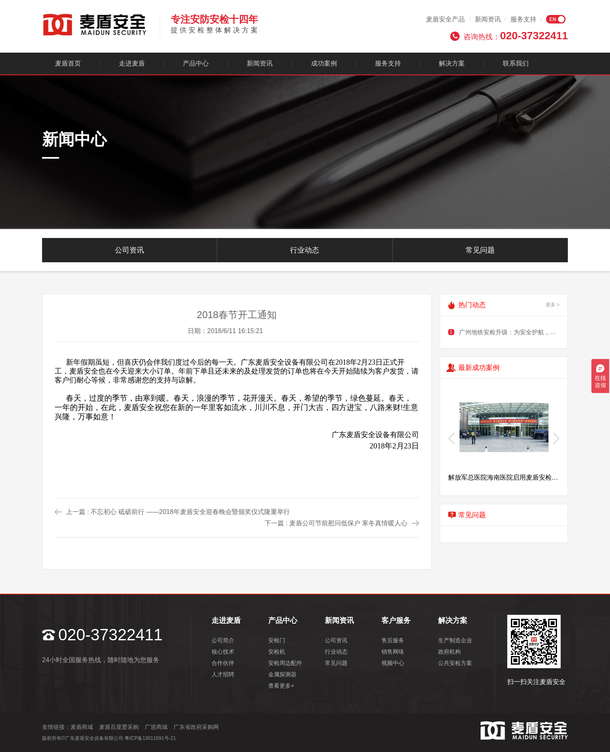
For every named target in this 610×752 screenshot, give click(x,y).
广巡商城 (156, 727)
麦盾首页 (68, 63)
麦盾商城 (81, 727)
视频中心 (392, 663)
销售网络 (392, 651)
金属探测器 (282, 674)
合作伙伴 (223, 663)
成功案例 (324, 63)
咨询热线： (516, 36)
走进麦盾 (132, 63)
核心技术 (223, 651)
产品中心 (196, 63)
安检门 (276, 640)
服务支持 (523, 19)
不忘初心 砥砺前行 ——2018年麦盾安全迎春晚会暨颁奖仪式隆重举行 (190, 511)
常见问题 (480, 250)
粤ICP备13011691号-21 (150, 738)
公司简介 (223, 640)
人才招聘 (223, 674)
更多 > (552, 305)
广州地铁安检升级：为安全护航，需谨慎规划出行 (526, 332)
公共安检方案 (455, 663)
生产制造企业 (455, 640)
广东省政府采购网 (196, 727)
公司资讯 (129, 250)
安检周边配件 (285, 663)
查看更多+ (281, 685)
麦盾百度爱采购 (119, 727)
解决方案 (452, 63)
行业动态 (304, 250)
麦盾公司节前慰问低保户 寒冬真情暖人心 (348, 523)
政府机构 (449, 651)
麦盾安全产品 (445, 19)
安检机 (276, 651)
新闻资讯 (488, 19)
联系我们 (516, 63)
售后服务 (392, 640)
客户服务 (396, 620)
